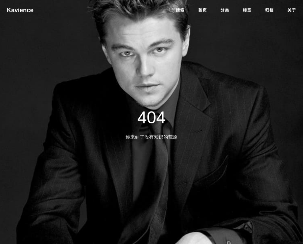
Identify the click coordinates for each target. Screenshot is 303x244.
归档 (269, 10)
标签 (247, 10)
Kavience (20, 10)
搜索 (177, 10)
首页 (202, 10)
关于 (291, 10)
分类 (224, 10)
